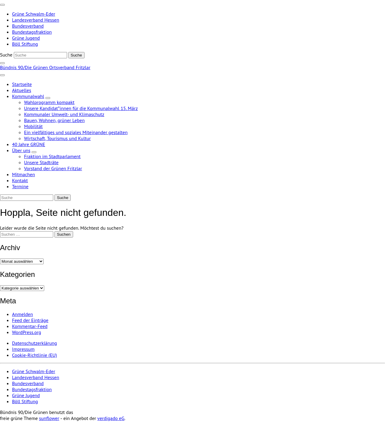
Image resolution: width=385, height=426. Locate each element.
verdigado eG (111, 418)
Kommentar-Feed (30, 326)
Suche (6, 55)
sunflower (49, 418)
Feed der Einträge (30, 320)
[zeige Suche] (2, 63)
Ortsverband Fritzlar (69, 67)
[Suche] (40, 55)
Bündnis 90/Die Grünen (24, 67)
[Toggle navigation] (2, 5)
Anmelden (22, 314)
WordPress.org (26, 332)
